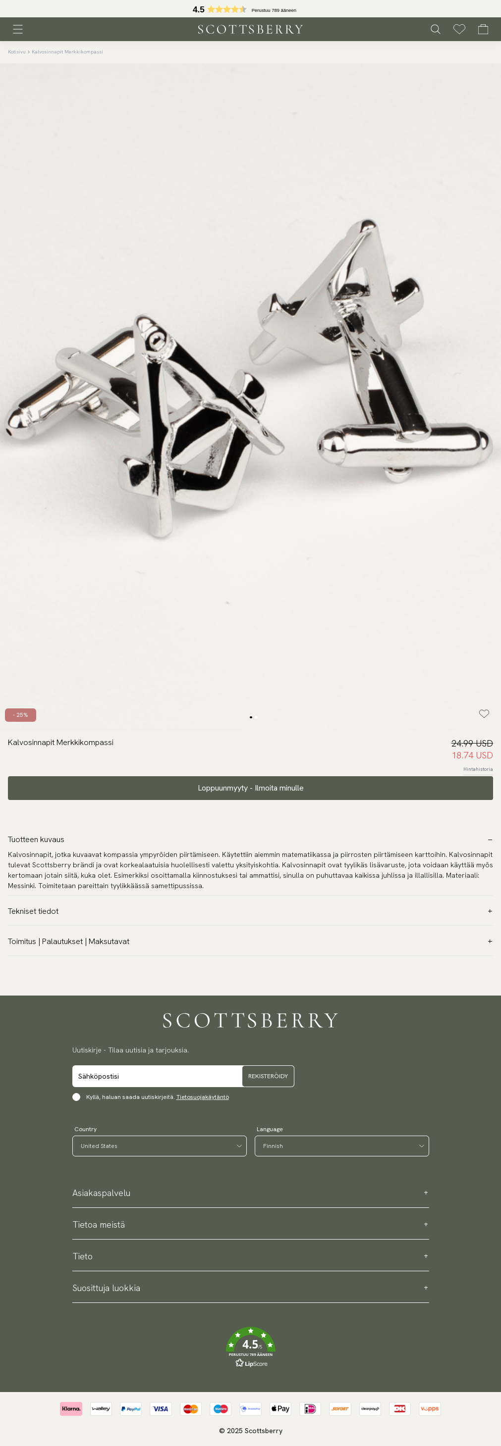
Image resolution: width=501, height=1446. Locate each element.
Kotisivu (17, 52)
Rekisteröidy (268, 1076)
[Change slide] (250, 717)
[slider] (250, 8)
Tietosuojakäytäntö (202, 1097)
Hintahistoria (478, 769)
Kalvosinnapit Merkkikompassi (67, 52)
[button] (251, 11)
